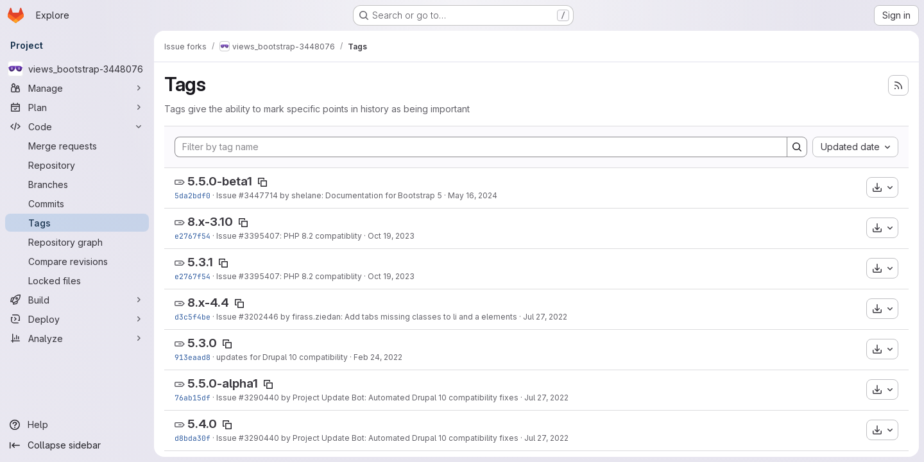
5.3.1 (200, 262)
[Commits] (77, 203)
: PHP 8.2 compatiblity (321, 236)
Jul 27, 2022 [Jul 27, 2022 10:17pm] (545, 316)
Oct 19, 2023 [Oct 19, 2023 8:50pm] (391, 236)
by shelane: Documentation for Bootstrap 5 (360, 195)
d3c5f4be (192, 316)
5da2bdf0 (192, 195)
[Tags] (77, 223)
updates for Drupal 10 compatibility (282, 357)
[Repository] (77, 165)
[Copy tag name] (262, 182)
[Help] (77, 425)
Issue (227, 195)
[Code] (77, 126)
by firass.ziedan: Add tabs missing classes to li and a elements (397, 316)
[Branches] (77, 184)
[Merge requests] (77, 146)
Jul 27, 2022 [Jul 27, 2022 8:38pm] (546, 397)
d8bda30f (192, 438)
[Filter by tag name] (481, 147)
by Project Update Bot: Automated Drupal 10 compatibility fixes (398, 397)
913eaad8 (192, 357)
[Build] (77, 300)
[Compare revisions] (77, 261)
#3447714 (258, 195)
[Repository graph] (77, 242)
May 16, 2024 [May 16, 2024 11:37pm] (472, 195)
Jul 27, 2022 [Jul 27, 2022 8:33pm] (546, 438)
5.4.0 (202, 423)
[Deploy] (77, 319)
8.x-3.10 (210, 221)
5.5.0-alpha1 (222, 383)
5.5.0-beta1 (219, 181)
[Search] (797, 147)
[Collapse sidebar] (77, 445)
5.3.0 (202, 343)
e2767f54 (192, 236)
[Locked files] (77, 280)
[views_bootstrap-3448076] (77, 69)
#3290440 (259, 397)
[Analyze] (77, 338)
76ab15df (192, 397)
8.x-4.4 (208, 302)
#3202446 (258, 316)
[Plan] (77, 107)
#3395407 (259, 236)
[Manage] (77, 88)
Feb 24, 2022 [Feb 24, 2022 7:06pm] (378, 357)
